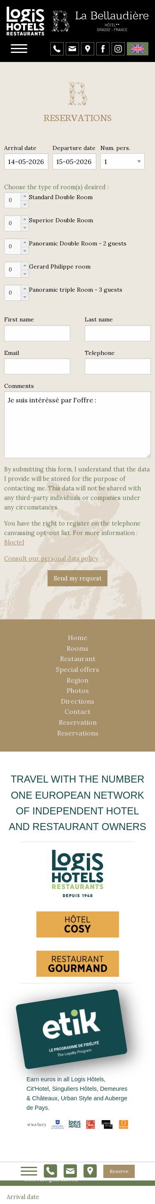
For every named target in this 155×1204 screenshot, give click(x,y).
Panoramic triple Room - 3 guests (75, 289)
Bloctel (14, 542)
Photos (78, 690)
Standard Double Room (61, 197)
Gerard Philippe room (60, 266)
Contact (77, 711)
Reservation (78, 722)
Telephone (99, 353)
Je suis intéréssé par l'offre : (77, 424)
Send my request (78, 578)
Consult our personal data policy (51, 558)
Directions (77, 701)
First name (19, 319)
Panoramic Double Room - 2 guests (77, 243)
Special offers (77, 669)
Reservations (77, 733)
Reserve (119, 1171)
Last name (99, 319)
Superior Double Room (61, 220)
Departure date (73, 148)
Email (11, 353)
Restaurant (77, 658)
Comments (19, 386)
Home (77, 637)
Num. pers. (115, 148)
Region (77, 680)
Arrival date (20, 148)
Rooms (77, 648)
